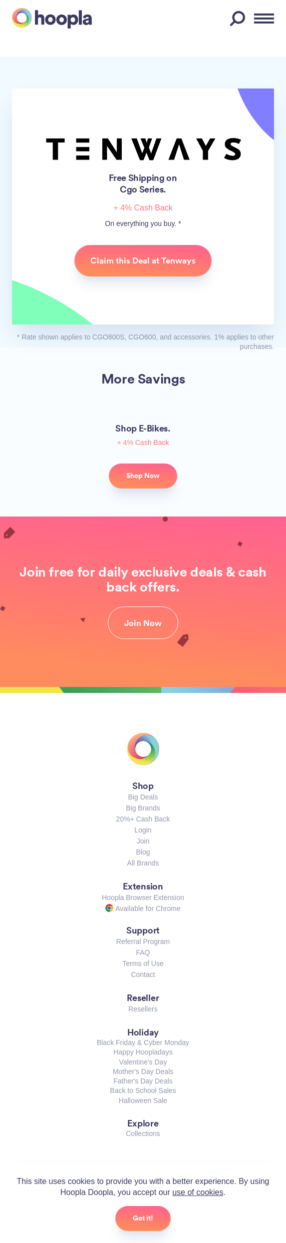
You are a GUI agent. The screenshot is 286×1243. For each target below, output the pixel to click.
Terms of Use (142, 964)
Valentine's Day (143, 1062)
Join (143, 841)
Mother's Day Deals (143, 1072)
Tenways (143, 149)
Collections (143, 1134)
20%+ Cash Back (143, 819)
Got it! (143, 1218)
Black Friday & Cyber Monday (143, 1042)
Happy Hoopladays (142, 1052)
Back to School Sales (143, 1090)
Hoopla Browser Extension (143, 898)
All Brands (143, 863)
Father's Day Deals (143, 1081)
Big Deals (143, 797)
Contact (143, 974)
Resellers (142, 1009)
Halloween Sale (143, 1100)
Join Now (143, 623)
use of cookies (197, 1192)
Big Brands (143, 808)
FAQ (143, 952)
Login (142, 830)
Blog (143, 852)
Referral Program (143, 942)
